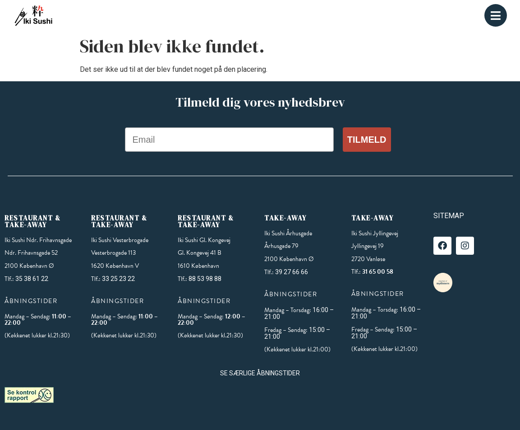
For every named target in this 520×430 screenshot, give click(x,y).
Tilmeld (367, 140)
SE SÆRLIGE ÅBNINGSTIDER (260, 373)
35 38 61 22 (31, 278)
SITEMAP (448, 215)
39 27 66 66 (291, 272)
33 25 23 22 (118, 278)
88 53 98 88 (205, 278)
